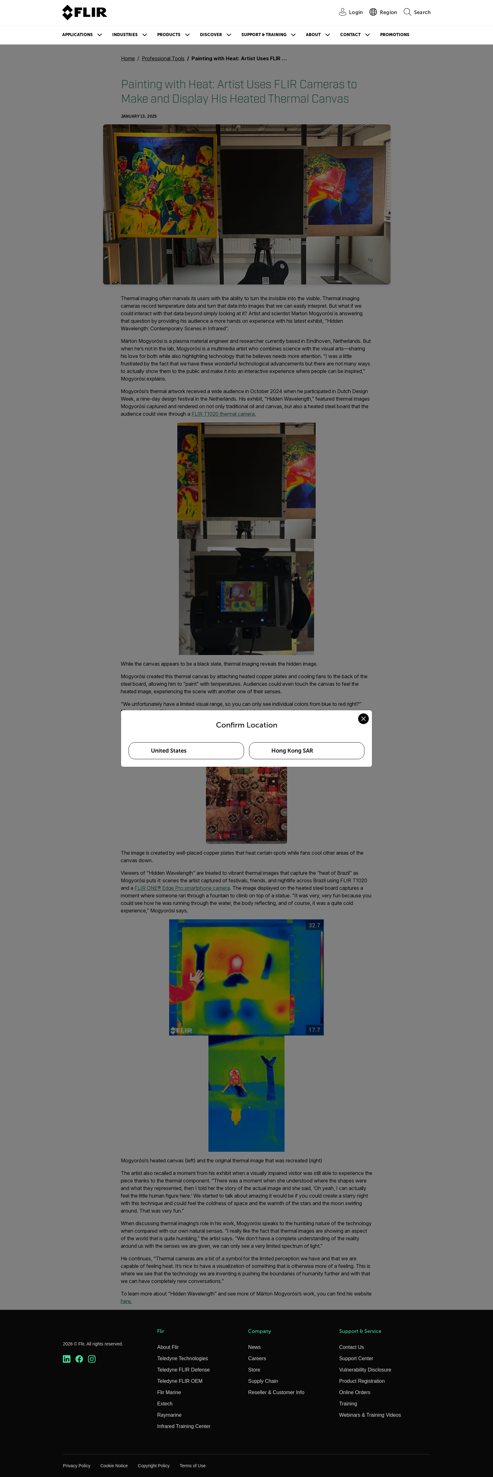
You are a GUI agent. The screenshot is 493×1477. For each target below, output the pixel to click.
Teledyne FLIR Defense (183, 1369)
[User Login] (347, 13)
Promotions (394, 34)
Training (348, 1403)
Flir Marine (169, 1392)
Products (168, 34)
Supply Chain (263, 1381)
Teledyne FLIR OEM (179, 1381)
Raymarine (169, 1415)
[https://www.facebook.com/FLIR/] (79, 1359)
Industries (125, 34)
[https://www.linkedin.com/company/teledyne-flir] (66, 1359)
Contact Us (351, 1347)
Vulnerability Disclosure (365, 1369)
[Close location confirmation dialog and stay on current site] (363, 718)
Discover (211, 34)
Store (254, 1369)
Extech (165, 1403)
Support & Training (263, 34)
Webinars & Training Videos (370, 1415)
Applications (77, 34)
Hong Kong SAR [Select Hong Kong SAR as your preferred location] (292, 751)
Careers (257, 1358)
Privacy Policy (76, 1465)
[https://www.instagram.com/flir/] (92, 1359)
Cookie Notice (114, 1465)
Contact (350, 34)
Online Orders (355, 1392)
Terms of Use (192, 1465)
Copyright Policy (153, 1465)
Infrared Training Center (183, 1426)
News (254, 1347)
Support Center (356, 1358)
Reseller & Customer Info (276, 1392)
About (313, 34)
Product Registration (362, 1381)
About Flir (168, 1347)
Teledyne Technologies (182, 1358)
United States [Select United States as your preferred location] (168, 751)
